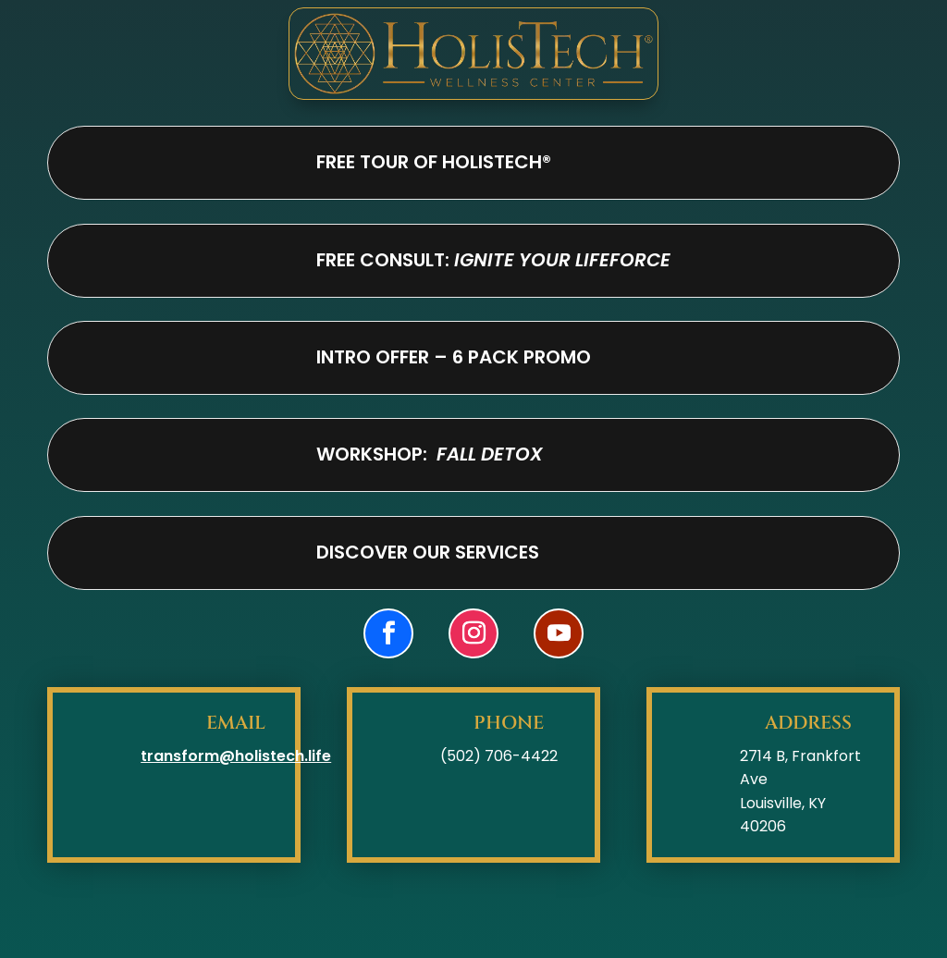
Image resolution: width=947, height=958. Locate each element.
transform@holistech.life (236, 756)
